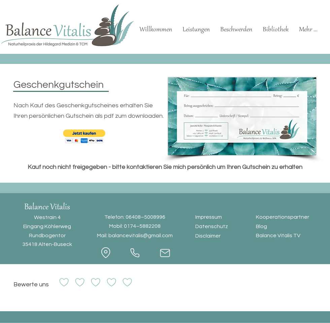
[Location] (105, 252)
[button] (84, 136)
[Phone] (134, 253)
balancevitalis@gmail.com (140, 235)
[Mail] (165, 253)
